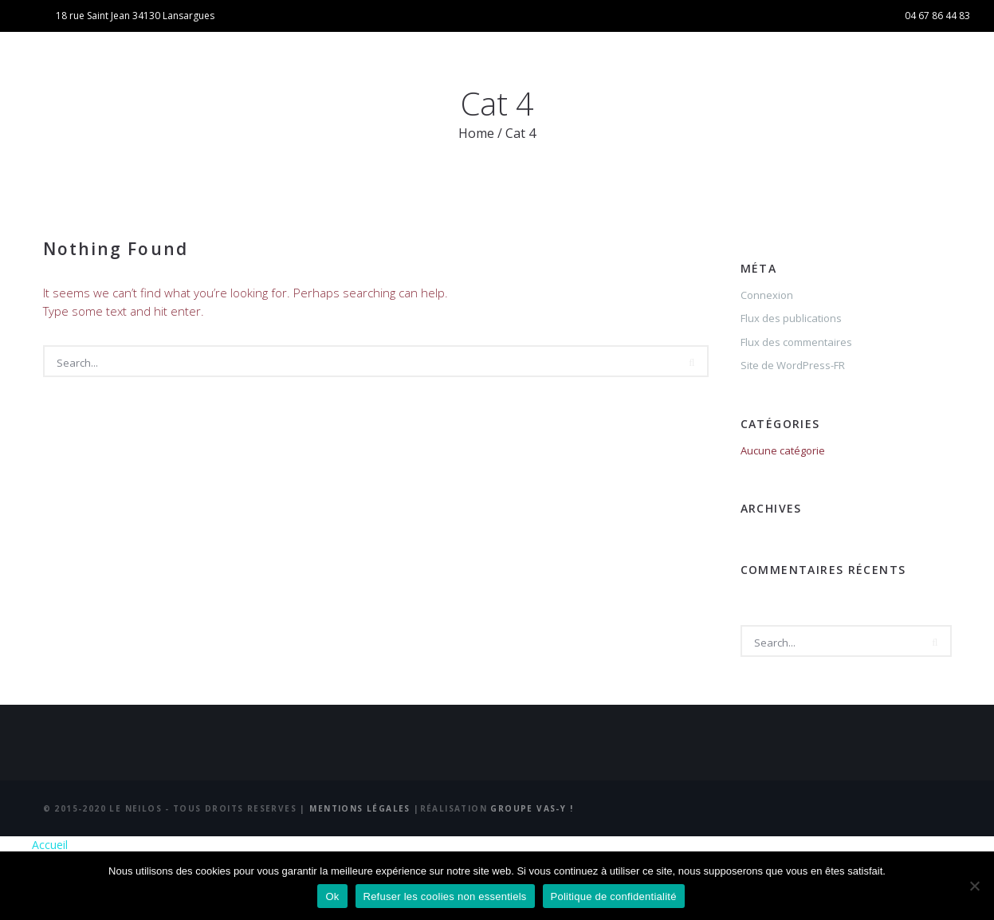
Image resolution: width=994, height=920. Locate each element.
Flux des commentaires (796, 342)
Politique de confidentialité (614, 896)
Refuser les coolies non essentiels (445, 896)
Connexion (767, 295)
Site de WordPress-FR (793, 365)
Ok (332, 896)
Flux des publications (791, 318)
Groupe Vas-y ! (531, 808)
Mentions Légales (361, 808)
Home (476, 133)
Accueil (50, 844)
